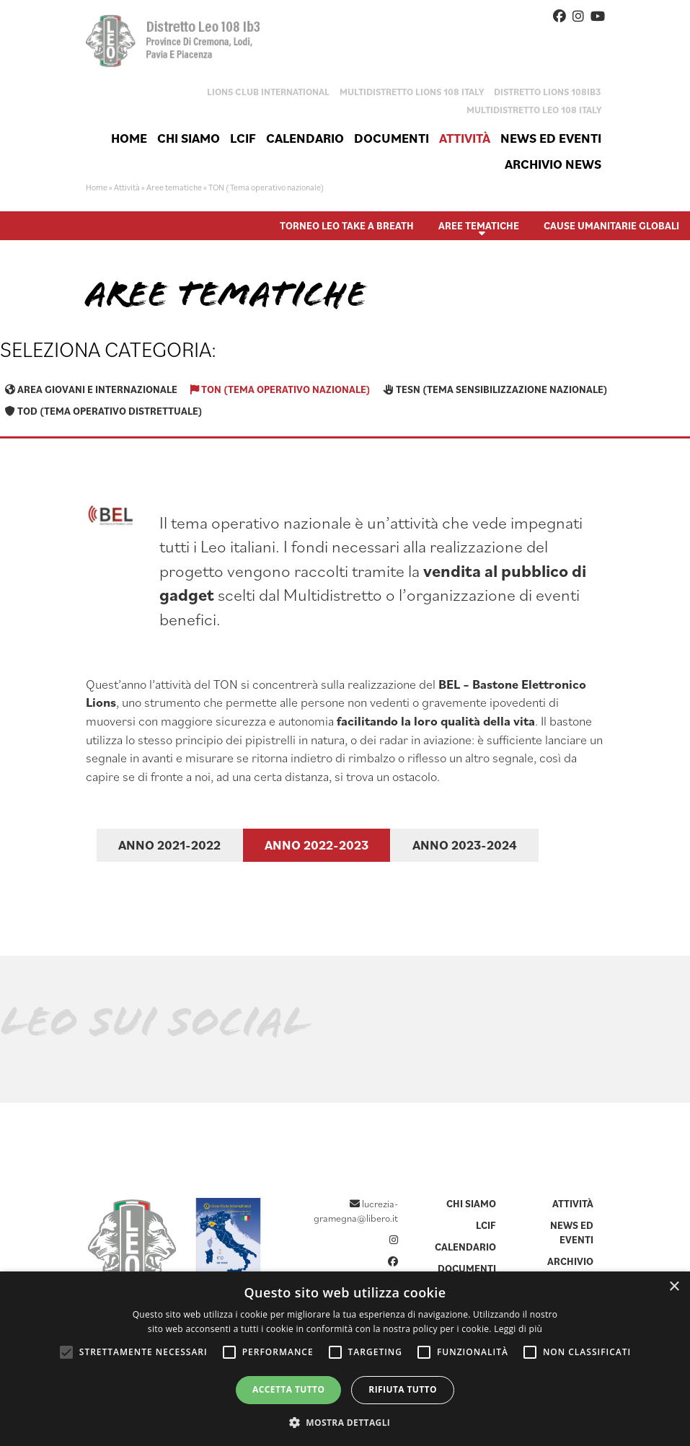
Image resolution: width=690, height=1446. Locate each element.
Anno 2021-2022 (169, 845)
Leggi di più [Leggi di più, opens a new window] (518, 1329)
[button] (345, 1422)
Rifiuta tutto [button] (402, 1389)
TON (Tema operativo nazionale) (280, 389)
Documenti (391, 138)
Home (129, 138)
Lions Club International (268, 92)
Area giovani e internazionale (91, 389)
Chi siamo (188, 138)
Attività (464, 138)
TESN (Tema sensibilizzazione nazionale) (496, 389)
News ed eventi (550, 138)
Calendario (305, 138)
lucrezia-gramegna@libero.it (356, 1211)
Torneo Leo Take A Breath (347, 225)
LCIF (243, 138)
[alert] (345, 1358)
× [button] (673, 1287)
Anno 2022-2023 (316, 845)
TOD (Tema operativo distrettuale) (104, 411)
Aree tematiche (174, 187)
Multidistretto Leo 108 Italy (533, 110)
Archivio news (553, 164)
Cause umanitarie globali (611, 225)
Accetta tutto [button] (288, 1389)
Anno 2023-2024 (464, 845)
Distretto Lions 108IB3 (547, 92)
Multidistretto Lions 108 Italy (412, 92)
